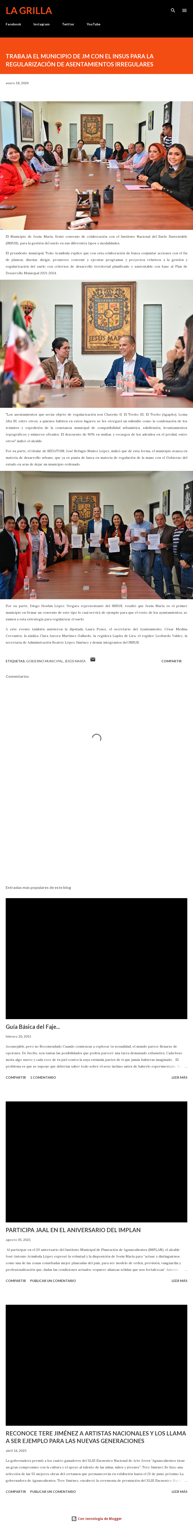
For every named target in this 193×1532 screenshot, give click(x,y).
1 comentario (43, 1077)
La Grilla (29, 10)
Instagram (41, 24)
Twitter (68, 24)
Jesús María (75, 661)
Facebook (13, 24)
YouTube (93, 24)
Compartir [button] (171, 661)
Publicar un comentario (53, 1281)
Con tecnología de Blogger (96, 1518)
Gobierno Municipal (44, 661)
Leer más (179, 1077)
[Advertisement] (96, 836)
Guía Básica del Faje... (33, 1026)
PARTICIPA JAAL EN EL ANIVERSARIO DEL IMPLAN (73, 1229)
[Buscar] (173, 8)
